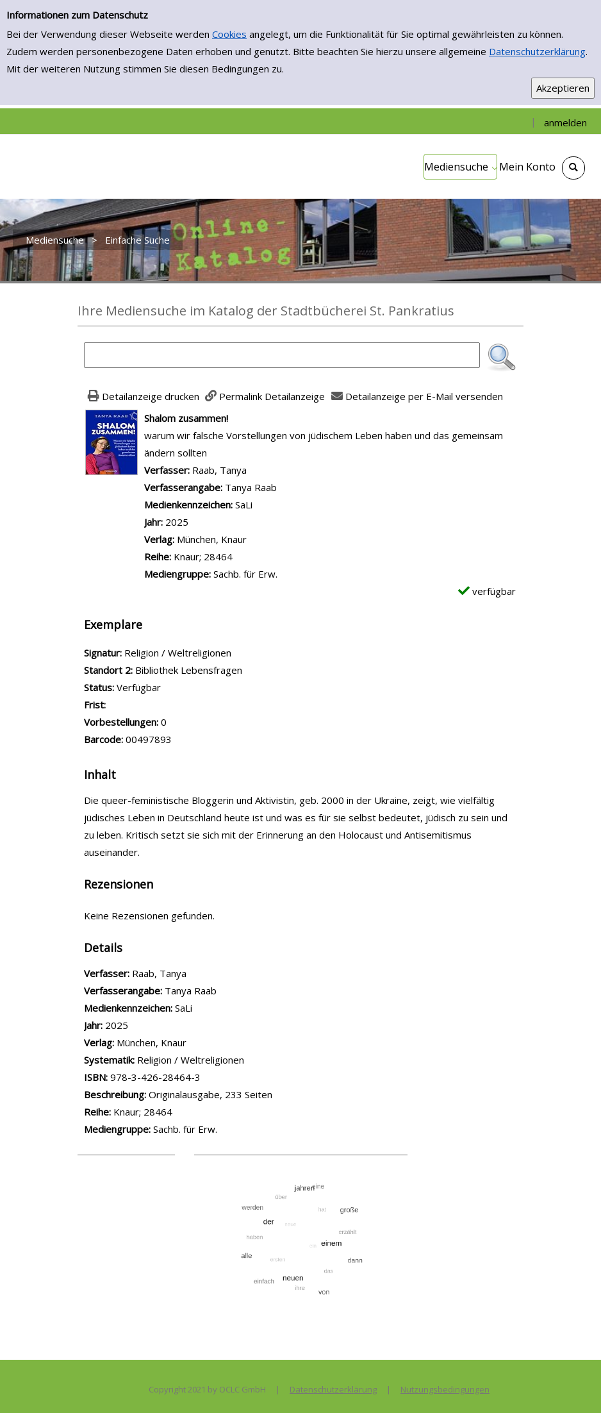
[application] (460, 167)
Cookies (229, 34)
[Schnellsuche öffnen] (573, 168)
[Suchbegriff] (282, 355)
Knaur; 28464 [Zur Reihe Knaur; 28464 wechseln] (203, 556)
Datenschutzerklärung (537, 51)
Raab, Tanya (219, 470)
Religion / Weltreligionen (190, 1059)
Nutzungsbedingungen (445, 1389)
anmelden (565, 122)
